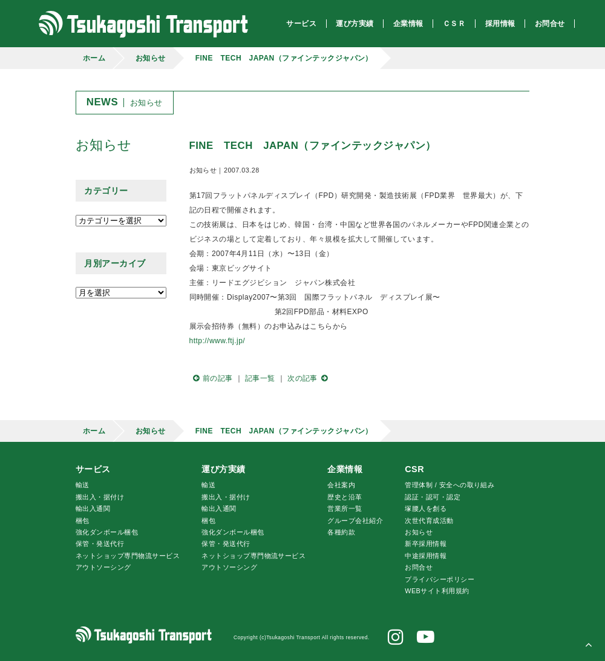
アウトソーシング (103, 567)
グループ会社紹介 (355, 520)
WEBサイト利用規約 (437, 590)
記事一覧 (260, 378)
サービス (93, 469)
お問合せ (419, 567)
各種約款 (341, 532)
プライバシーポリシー (439, 579)
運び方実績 (223, 469)
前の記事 (211, 378)
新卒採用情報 (425, 543)
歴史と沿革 (344, 497)
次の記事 (309, 378)
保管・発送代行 (100, 543)
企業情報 (344, 469)
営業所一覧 (344, 508)
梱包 (83, 520)
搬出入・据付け (100, 497)
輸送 (83, 484)
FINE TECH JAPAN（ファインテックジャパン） (284, 58)
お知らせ (151, 58)
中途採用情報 (425, 555)
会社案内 (341, 484)
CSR (414, 469)
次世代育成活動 (429, 520)
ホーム (94, 58)
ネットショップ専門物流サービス (128, 555)
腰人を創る (425, 508)
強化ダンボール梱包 (107, 532)
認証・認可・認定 (432, 497)
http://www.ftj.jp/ (217, 341)
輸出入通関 (93, 508)
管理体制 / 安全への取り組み (449, 484)
